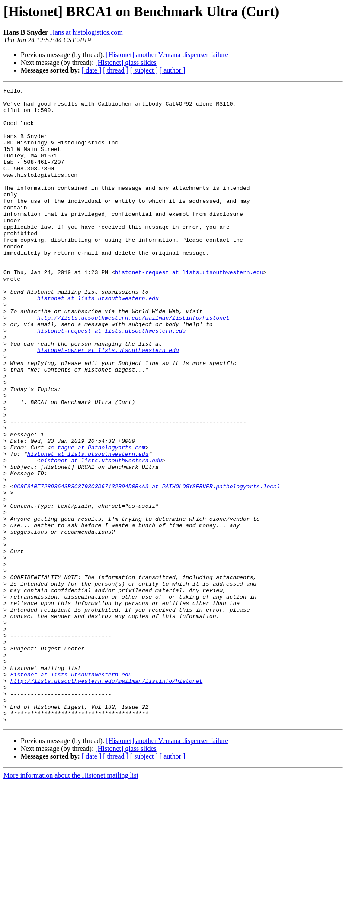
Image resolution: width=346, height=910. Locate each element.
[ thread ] (115, 70)
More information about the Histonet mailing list (70, 902)
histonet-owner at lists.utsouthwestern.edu (108, 403)
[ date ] (91, 70)
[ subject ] (144, 70)
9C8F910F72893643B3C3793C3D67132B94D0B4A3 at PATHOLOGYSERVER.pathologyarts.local (146, 566)
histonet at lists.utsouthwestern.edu (98, 341)
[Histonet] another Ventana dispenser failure (167, 54)
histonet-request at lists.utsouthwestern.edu (189, 310)
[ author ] (173, 70)
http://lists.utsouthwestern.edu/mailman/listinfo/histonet (133, 364)
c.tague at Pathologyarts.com (98, 520)
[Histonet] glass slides (125, 62)
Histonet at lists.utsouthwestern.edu (71, 792)
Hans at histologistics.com (86, 32)
